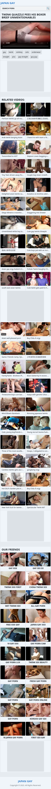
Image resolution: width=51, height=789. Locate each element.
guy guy (34, 57)
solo (27, 52)
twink (11, 52)
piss (13, 57)
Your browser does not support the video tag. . (25, 35)
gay (4, 52)
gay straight (23, 57)
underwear (36, 52)
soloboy (19, 52)
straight (6, 57)
